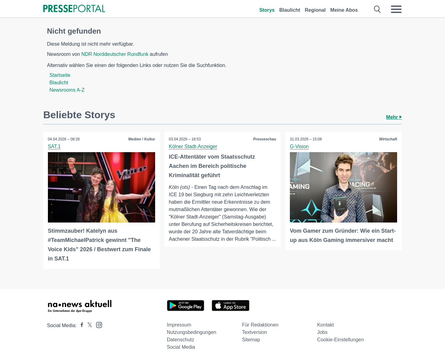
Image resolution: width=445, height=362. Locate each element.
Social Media (181, 347)
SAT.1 (54, 146)
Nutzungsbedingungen (191, 332)
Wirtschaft (388, 139)
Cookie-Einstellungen (340, 339)
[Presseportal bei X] (87, 325)
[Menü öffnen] (396, 9)
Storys (267, 10)
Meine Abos (344, 10)
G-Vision (299, 146)
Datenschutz (180, 339)
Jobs (322, 332)
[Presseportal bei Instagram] (97, 324)
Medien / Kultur (141, 139)
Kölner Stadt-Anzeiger (193, 146)
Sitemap (251, 339)
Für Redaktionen (260, 324)
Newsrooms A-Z (67, 90)
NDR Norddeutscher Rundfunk (114, 54)
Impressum (179, 324)
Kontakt (325, 324)
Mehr (394, 117)
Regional (315, 10)
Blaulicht (289, 10)
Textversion (254, 332)
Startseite (59, 75)
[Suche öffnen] (377, 9)
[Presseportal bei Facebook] (80, 325)
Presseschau (264, 139)
